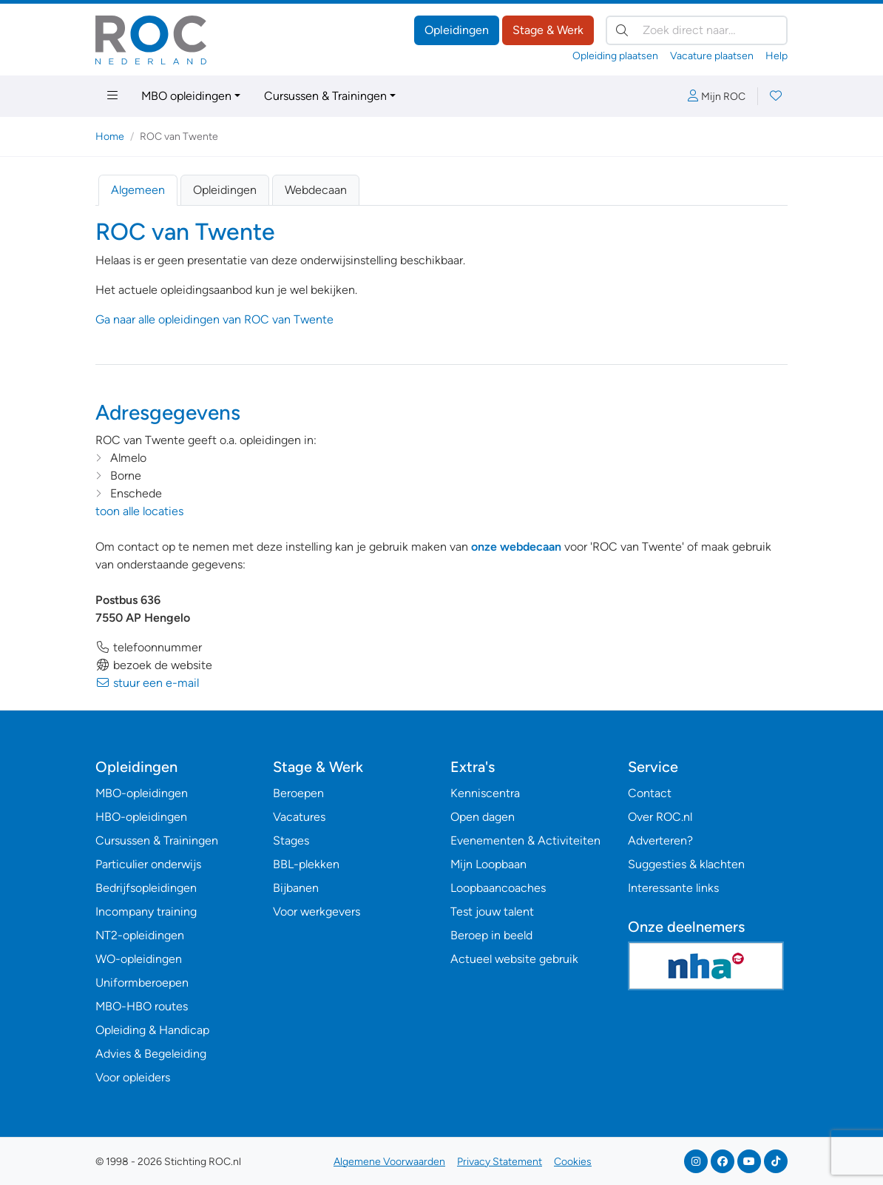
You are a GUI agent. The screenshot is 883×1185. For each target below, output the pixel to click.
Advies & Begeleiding (150, 1054)
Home (109, 136)
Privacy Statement (499, 1161)
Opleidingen (456, 30)
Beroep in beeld (491, 935)
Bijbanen (296, 888)
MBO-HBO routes (141, 1006)
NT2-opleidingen (139, 935)
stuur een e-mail (147, 683)
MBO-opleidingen (141, 793)
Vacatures (299, 817)
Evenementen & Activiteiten (525, 840)
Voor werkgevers (316, 911)
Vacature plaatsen (712, 56)
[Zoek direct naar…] (697, 30)
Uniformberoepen (142, 983)
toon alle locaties (139, 511)
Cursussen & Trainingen (325, 96)
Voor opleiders (132, 1077)
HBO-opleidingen (141, 817)
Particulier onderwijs (148, 864)
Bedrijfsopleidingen (146, 888)
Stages (291, 840)
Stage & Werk (547, 30)
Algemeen (138, 190)
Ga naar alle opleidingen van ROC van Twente (214, 319)
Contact (649, 793)
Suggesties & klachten (686, 864)
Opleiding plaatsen (615, 56)
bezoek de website (153, 665)
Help (776, 56)
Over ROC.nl (660, 817)
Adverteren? (660, 840)
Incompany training (146, 911)
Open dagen (482, 817)
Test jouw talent (492, 911)
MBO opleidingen (186, 96)
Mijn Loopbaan (488, 864)
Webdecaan (316, 190)
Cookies (573, 1161)
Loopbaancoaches (498, 888)
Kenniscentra (485, 793)
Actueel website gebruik (514, 959)
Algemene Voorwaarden (389, 1161)
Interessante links (673, 888)
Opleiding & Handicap (152, 1030)
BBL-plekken (306, 864)
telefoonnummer (148, 647)
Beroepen (298, 793)
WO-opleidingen (138, 959)
